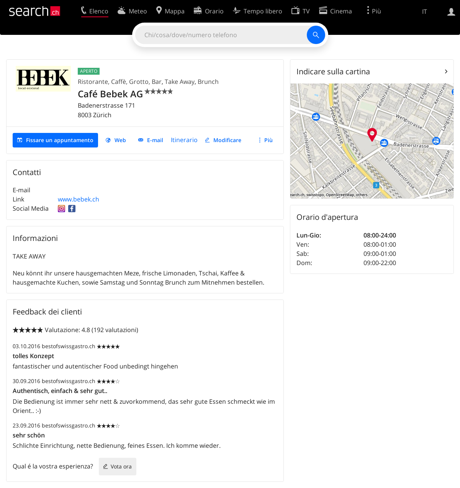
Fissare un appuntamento (59, 140)
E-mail (155, 140)
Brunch (208, 81)
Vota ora (121, 466)
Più (268, 140)
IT (424, 11)
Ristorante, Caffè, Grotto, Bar (120, 81)
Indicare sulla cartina (333, 71)
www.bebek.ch (78, 199)
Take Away (180, 81)
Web (120, 140)
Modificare (227, 140)
